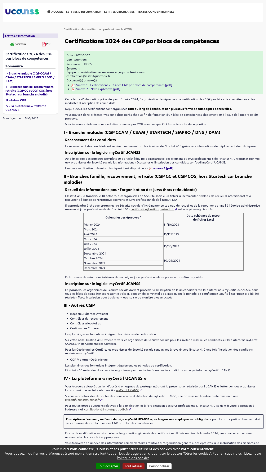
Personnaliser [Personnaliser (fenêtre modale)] (159, 466)
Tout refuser (133, 466)
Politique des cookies (133, 458)
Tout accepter (108, 466)
